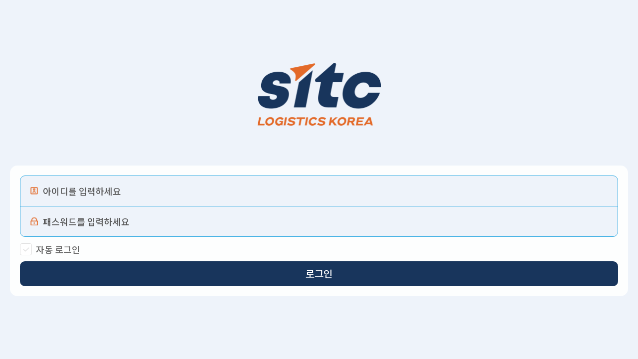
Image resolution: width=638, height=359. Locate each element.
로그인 (319, 273)
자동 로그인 (58, 249)
